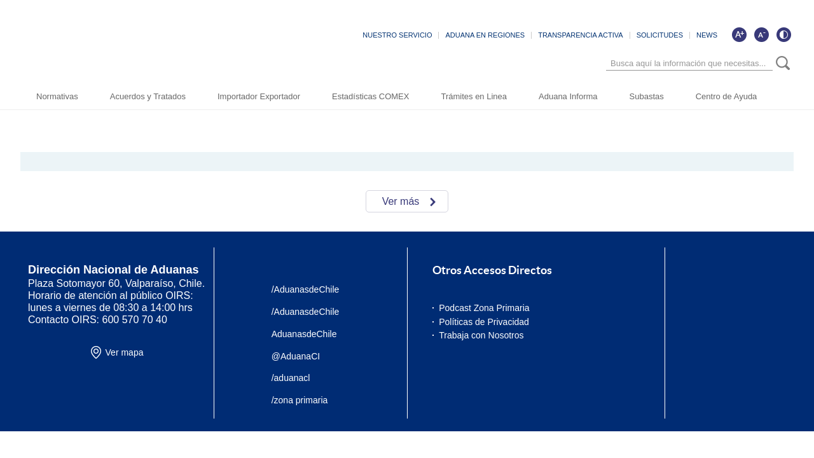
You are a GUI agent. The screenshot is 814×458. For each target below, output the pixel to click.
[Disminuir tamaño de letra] (761, 34)
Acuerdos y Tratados (148, 96)
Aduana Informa (568, 96)
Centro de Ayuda (726, 96)
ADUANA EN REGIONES (485, 35)
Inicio (81, 115)
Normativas (57, 96)
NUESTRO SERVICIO (397, 35)
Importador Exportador (258, 96)
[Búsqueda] (689, 63)
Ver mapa (125, 352)
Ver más (401, 201)
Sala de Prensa (125, 115)
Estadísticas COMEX (370, 96)
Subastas (647, 96)
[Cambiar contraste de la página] (783, 34)
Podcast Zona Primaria (484, 308)
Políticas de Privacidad (484, 322)
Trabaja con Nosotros (481, 335)
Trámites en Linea (474, 96)
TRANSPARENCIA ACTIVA (580, 35)
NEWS (706, 35)
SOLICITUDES (660, 35)
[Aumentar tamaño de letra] (739, 34)
